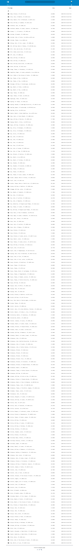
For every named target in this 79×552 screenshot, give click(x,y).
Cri (10, 4)
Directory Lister (42, 547)
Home (8, 4)
